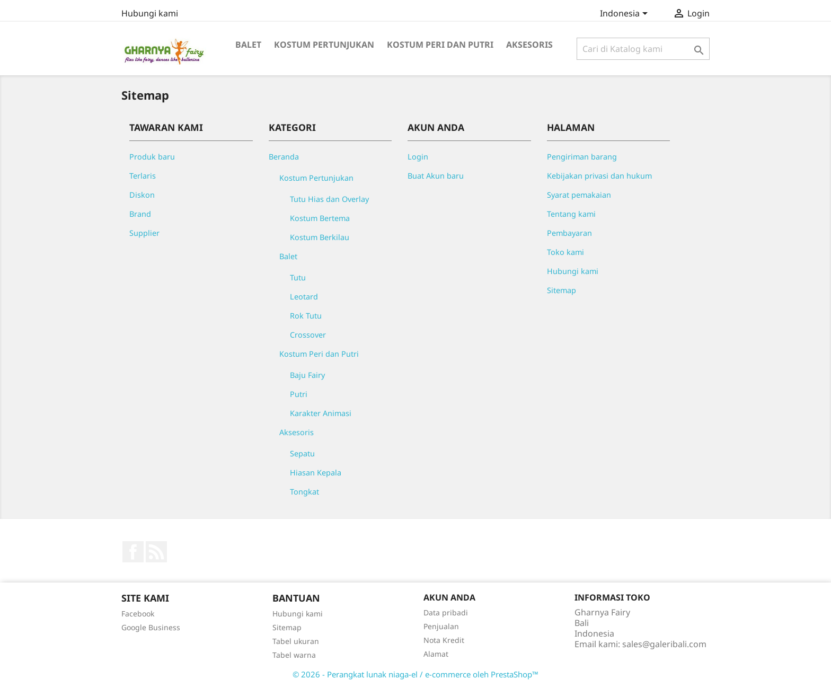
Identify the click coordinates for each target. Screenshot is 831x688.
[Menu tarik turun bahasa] (625, 14)
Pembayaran (569, 233)
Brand (140, 214)
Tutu (298, 277)
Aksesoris (529, 44)
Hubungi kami (149, 13)
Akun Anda (449, 597)
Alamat (435, 654)
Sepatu (302, 453)
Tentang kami (571, 214)
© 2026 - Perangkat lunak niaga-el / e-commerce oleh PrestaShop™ (415, 674)
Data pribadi (445, 612)
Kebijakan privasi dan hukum (599, 176)
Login (418, 157)
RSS (156, 551)
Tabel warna (294, 655)
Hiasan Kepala (315, 473)
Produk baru (152, 157)
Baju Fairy (307, 375)
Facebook (133, 551)
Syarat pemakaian (579, 195)
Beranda (284, 157)
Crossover (308, 335)
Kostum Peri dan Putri (440, 44)
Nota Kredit (443, 640)
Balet (248, 44)
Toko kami (565, 252)
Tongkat (304, 492)
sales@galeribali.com (664, 644)
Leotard (304, 297)
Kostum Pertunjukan (324, 44)
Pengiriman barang (582, 157)
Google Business (150, 627)
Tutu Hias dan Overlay (329, 199)
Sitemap (561, 290)
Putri (298, 394)
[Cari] (643, 49)
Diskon (142, 195)
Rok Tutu (306, 316)
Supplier (144, 233)
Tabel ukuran (295, 641)
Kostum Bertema (320, 218)
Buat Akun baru (436, 176)
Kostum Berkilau (319, 237)
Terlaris (142, 176)
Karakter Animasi (320, 413)
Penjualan (441, 626)
